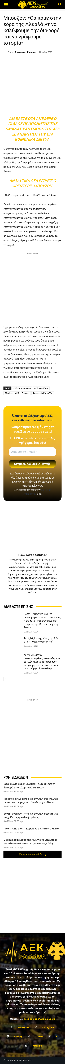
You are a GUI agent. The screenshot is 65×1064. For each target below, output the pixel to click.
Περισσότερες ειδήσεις (32, 854)
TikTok (39, 1036)
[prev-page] (5, 679)
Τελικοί (25, 393)
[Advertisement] (32, 287)
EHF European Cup (22, 388)
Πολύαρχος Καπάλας (26, 52)
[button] (5, 4)
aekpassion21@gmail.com (39, 1018)
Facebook (23, 1027)
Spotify (18, 1036)
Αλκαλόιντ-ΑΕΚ (12, 393)
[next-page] (11, 679)
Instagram (48, 1027)
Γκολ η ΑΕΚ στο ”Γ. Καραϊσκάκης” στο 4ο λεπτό (31, 828)
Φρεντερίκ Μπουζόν (42, 393)
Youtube (37, 1045)
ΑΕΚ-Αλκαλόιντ (41, 388)
